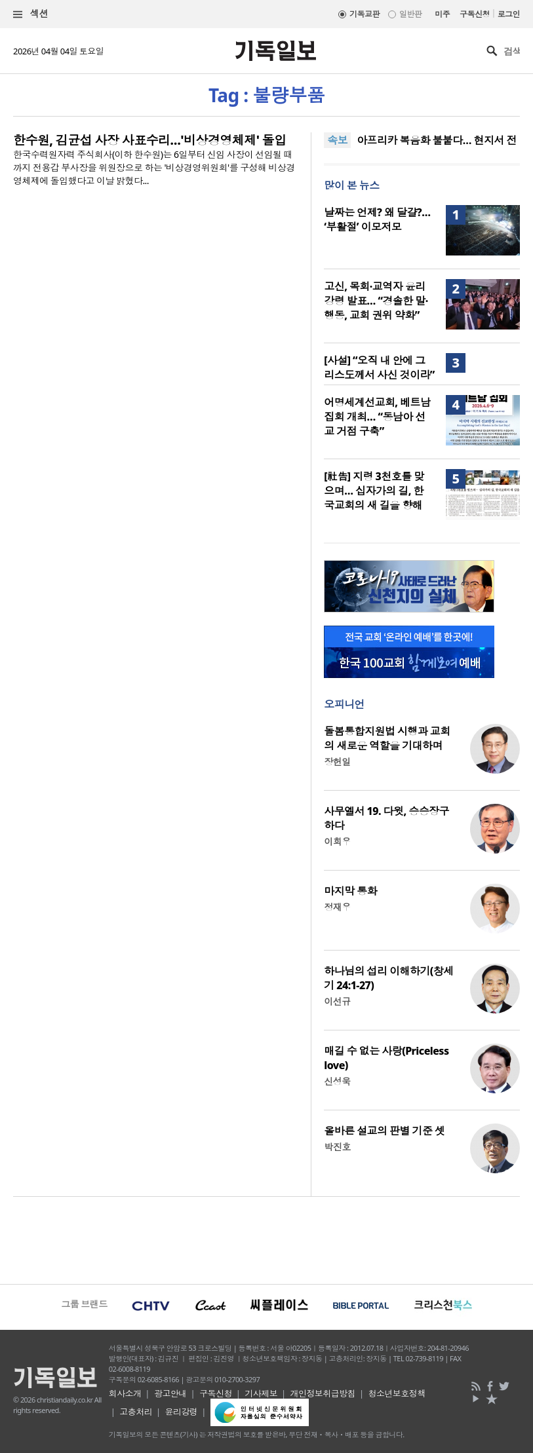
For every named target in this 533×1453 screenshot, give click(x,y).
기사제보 (261, 1393)
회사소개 (125, 1393)
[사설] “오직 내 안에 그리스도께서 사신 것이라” (379, 367)
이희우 (337, 841)
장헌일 (337, 761)
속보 (337, 140)
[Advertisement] (266, 1238)
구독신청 (475, 14)
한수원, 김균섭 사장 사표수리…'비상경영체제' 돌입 (149, 140)
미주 (442, 14)
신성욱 (337, 1081)
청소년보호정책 (396, 1393)
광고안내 (170, 1393)
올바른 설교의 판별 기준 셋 (384, 1130)
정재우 (337, 907)
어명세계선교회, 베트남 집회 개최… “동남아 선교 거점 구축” (377, 416)
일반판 (410, 14)
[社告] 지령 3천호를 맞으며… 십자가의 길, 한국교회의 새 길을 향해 (374, 490)
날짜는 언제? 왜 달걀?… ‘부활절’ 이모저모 (377, 219)
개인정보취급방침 (323, 1393)
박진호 (337, 1147)
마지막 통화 (350, 891)
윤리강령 (181, 1412)
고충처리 (135, 1412)
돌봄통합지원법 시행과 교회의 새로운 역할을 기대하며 (387, 738)
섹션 (31, 14)
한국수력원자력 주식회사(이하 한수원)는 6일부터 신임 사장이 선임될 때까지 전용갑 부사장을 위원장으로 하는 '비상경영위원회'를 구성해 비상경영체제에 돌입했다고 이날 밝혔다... (154, 167)
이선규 (337, 1001)
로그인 (509, 14)
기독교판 (364, 14)
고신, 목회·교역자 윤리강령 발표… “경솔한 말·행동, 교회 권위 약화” (376, 300)
